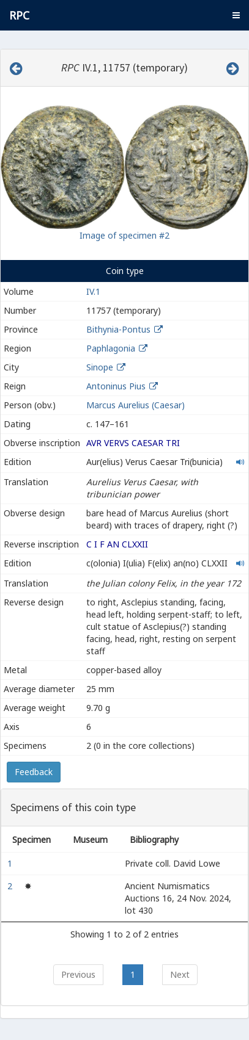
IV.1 (93, 291)
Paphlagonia (110, 348)
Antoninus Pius (116, 386)
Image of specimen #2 (124, 235)
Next (180, 974)
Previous (78, 974)
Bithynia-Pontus (118, 329)
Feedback (34, 772)
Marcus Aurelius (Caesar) (135, 405)
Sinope (99, 367)
